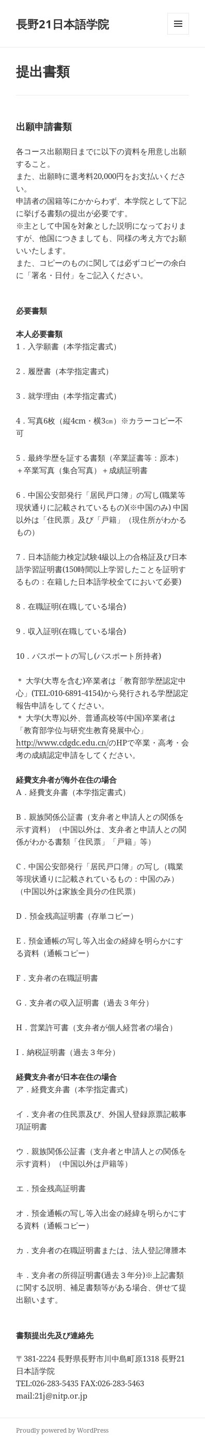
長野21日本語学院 (62, 23)
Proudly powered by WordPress (62, 1430)
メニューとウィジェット (178, 34)
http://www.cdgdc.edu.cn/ (62, 742)
